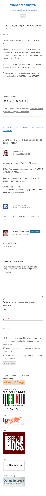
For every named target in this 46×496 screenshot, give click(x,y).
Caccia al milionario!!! (33, 127)
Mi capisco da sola (36, 109)
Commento (8, 272)
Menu (23, 16)
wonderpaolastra (22, 112)
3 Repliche (6, 34)
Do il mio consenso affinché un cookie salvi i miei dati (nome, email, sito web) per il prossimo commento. (23, 341)
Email (6, 319)
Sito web (6, 328)
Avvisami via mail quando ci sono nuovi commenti (19, 303)
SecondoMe (18, 151)
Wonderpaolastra (23, 5)
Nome (6, 309)
